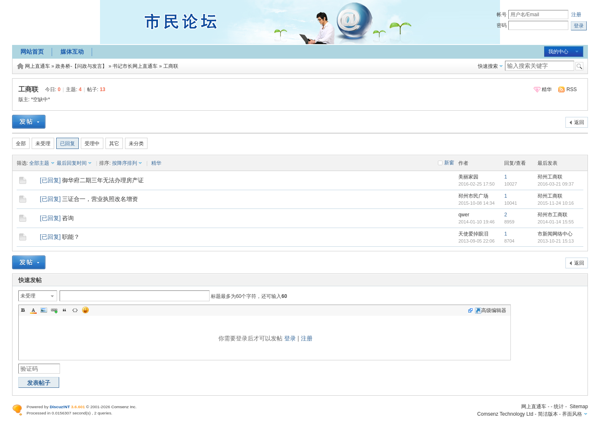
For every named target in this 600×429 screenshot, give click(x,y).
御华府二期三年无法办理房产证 (103, 180)
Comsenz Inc (123, 406)
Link (54, 310)
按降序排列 (124, 163)
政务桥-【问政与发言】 (81, 66)
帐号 (502, 14)
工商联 (170, 66)
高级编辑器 (490, 310)
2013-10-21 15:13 (556, 240)
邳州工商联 (550, 177)
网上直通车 (37, 66)
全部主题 (39, 163)
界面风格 (572, 414)
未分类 (136, 143)
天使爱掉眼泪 (473, 234)
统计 (559, 406)
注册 (576, 14)
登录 (290, 338)
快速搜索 (488, 66)
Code (75, 310)
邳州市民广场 (473, 196)
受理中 (92, 143)
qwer (463, 215)
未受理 (42, 143)
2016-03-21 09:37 (556, 183)
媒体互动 (72, 51)
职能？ (71, 236)
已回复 (67, 143)
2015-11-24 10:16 (556, 203)
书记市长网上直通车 (135, 66)
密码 (502, 25)
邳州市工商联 (553, 215)
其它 (114, 143)
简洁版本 (548, 414)
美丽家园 (468, 177)
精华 (547, 89)
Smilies (85, 310)
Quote (64, 310)
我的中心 (558, 52)
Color (33, 310)
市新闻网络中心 (555, 234)
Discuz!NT (60, 406)
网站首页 (32, 51)
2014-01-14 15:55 (556, 221)
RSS (572, 89)
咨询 (68, 218)
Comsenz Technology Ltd (505, 414)
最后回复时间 (72, 163)
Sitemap (579, 406)
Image (44, 310)
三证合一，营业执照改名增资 (100, 199)
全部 (21, 143)
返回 (579, 122)
